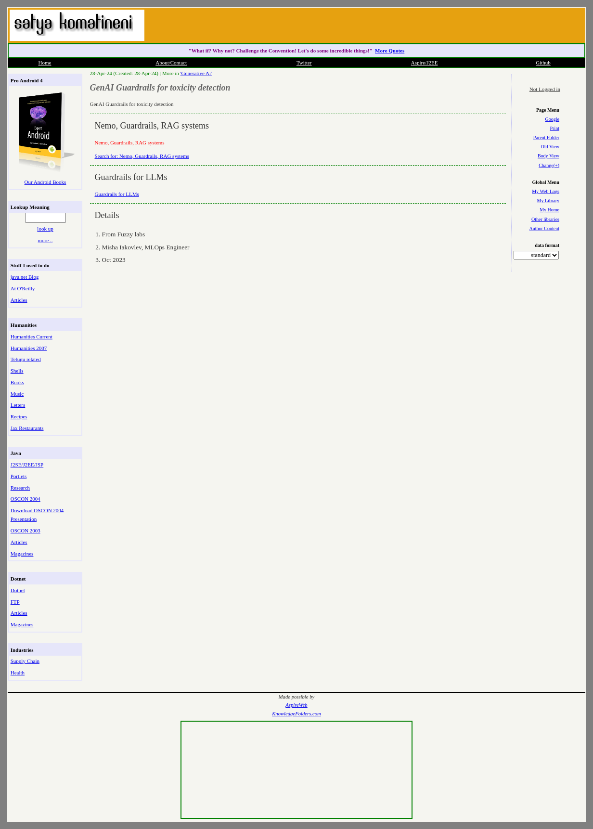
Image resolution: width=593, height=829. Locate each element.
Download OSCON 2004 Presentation (37, 514)
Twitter (304, 62)
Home (45, 62)
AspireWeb (296, 705)
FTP (15, 602)
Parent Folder (546, 137)
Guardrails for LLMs (117, 194)
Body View (548, 155)
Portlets (19, 476)
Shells (17, 371)
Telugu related (26, 359)
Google (552, 119)
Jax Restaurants (27, 428)
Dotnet (18, 590)
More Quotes (389, 50)
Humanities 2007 (29, 348)
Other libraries (545, 219)
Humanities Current (31, 336)
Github (543, 62)
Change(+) (549, 165)
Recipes (19, 416)
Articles (19, 300)
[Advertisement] (469, 24)
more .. (45, 240)
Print (554, 128)
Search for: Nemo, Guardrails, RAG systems (142, 156)
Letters (18, 405)
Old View (550, 146)
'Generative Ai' (196, 73)
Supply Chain (25, 661)
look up (45, 229)
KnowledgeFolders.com (296, 713)
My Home (549, 209)
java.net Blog (25, 277)
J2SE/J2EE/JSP (27, 464)
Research (20, 488)
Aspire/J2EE (424, 62)
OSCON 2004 (25, 499)
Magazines (22, 554)
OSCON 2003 (25, 530)
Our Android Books (45, 182)
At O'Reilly (23, 288)
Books (17, 382)
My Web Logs (545, 191)
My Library (548, 200)
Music (17, 394)
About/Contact (171, 62)
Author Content (544, 228)
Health (18, 672)
